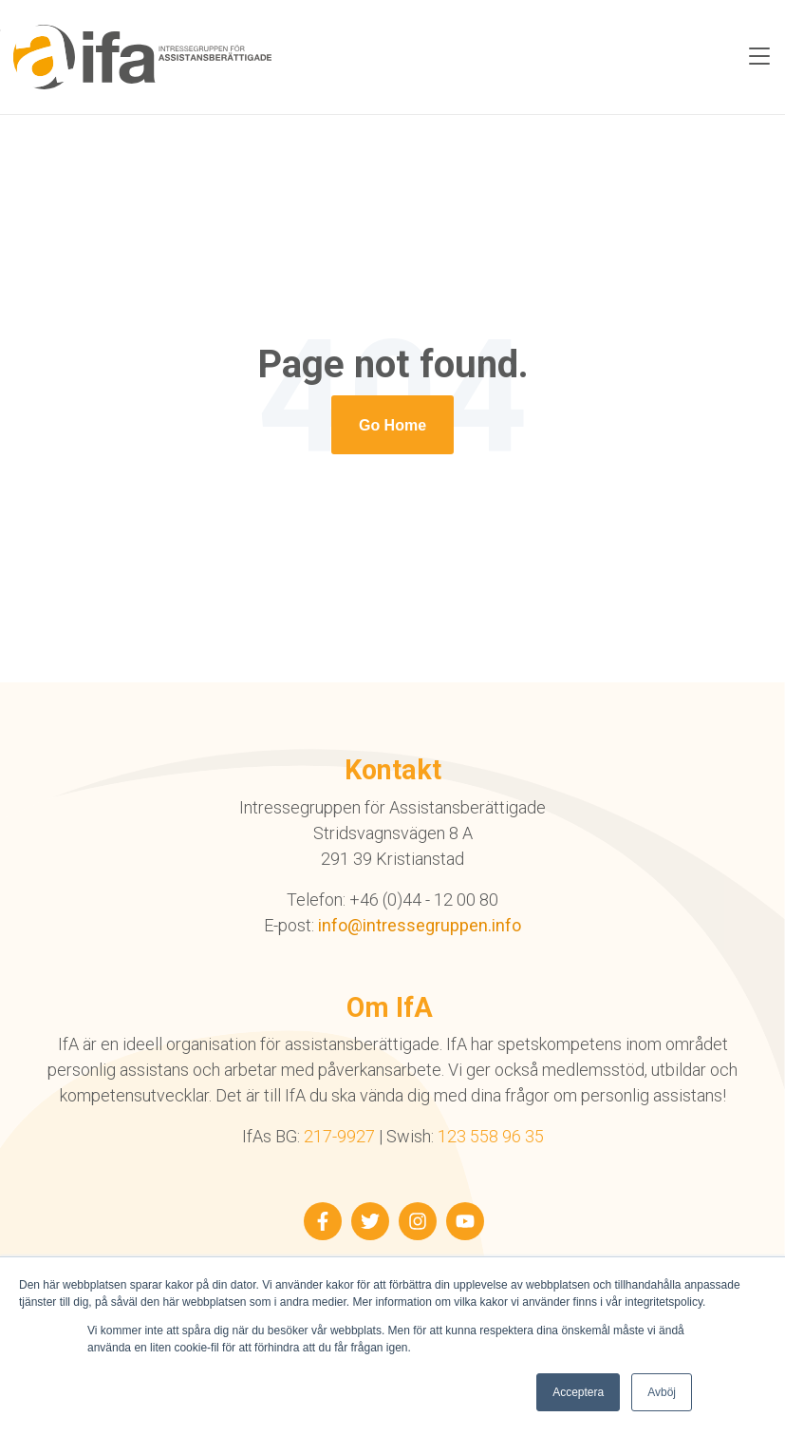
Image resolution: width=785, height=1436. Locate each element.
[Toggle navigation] (759, 57)
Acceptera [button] (578, 1392)
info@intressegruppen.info (419, 925)
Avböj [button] (661, 1392)
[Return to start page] (392, 424)
